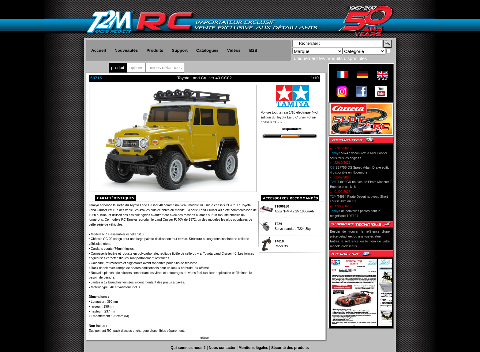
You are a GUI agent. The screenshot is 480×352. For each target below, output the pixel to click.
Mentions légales (253, 348)
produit (117, 67)
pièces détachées (165, 67)
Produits (155, 50)
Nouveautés (126, 50)
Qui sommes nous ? (189, 348)
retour (204, 337)
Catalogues (207, 50)
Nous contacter (223, 348)
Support (180, 50)
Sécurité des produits (290, 348)
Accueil (98, 50)
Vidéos (234, 50)
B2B (253, 50)
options (136, 67)
